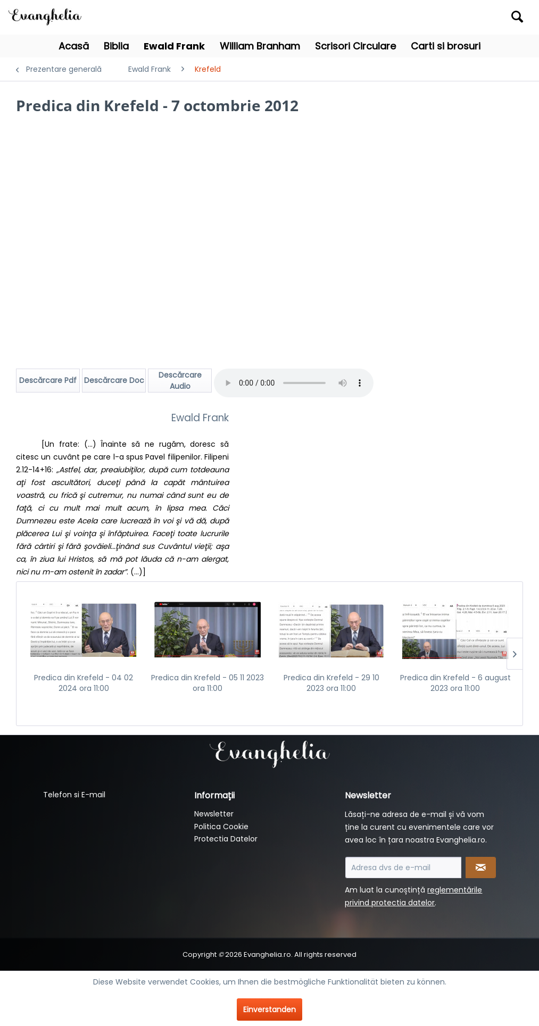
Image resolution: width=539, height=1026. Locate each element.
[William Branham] (260, 46)
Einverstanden (269, 1009)
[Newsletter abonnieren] (481, 867)
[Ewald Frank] (174, 46)
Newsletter (214, 813)
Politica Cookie (221, 826)
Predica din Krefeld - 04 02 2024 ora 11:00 (83, 683)
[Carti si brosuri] (445, 46)
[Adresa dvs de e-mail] (403, 867)
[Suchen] (517, 16)
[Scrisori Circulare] (355, 46)
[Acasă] (73, 46)
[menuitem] (463, 17)
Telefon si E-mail (74, 794)
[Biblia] (116, 46)
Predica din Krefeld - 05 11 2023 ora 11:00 (207, 683)
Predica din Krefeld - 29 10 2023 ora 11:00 (331, 683)
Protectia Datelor (226, 838)
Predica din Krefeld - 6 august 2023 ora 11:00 (455, 683)
